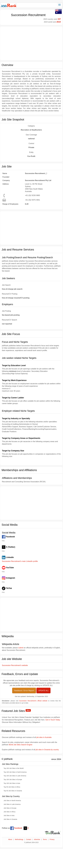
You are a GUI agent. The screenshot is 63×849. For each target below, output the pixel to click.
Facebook (16, 828)
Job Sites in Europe (10, 808)
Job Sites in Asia (9, 815)
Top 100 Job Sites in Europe (13, 779)
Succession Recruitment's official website (33, 701)
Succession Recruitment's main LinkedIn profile (20, 561)
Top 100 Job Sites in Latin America (15, 776)
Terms (45, 839)
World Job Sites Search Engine (20, 745)
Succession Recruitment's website (15, 665)
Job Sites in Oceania (10, 819)
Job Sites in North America (12, 800)
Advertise (37, 839)
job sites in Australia (43, 737)
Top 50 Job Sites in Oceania (13, 791)
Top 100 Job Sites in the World (13, 768)
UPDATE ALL (43, 690)
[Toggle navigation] (59, 5)
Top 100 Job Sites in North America (15, 772)
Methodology (19, 839)
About (10, 839)
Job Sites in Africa (9, 812)
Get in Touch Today (52, 720)
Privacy (52, 839)
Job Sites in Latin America (12, 804)
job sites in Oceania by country (47, 750)
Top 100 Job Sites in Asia (12, 783)
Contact (28, 839)
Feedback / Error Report (24, 690)
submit (20, 648)
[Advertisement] (31, 43)
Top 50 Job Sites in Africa (12, 787)
